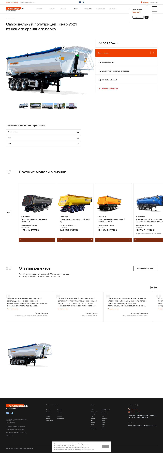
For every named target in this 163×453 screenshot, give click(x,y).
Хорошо (127, 445)
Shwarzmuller (101, 416)
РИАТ (99, 433)
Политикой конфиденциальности (92, 446)
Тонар (99, 436)
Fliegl (83, 419)
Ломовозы (66, 413)
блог (76, 9)
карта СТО (88, 9)
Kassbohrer (85, 427)
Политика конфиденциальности (15, 426)
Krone (83, 433)
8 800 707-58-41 (12, 2)
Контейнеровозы (52, 424)
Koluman (84, 430)
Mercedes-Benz (86, 436)
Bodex (83, 410)
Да (145, 16)
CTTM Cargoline (86, 413)
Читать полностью (15, 330)
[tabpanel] (24, 109)
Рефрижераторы (69, 422)
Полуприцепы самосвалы (20, 19)
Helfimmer (84, 422)
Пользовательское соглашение (15, 429)
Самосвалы (67, 410)
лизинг (51, 9)
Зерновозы (50, 416)
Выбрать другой (131, 16)
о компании (100, 9)
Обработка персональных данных (16, 432)
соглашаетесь (91, 444)
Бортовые (49, 422)
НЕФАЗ (99, 430)
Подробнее (37, 258)
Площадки (66, 416)
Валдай (99, 427)
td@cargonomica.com (28, 2)
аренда (63, 9)
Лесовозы (49, 413)
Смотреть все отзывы (145, 288)
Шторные (49, 410)
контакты (112, 9)
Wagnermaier (101, 422)
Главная (8, 19)
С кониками (67, 419)
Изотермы (50, 419)
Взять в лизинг (126, 54)
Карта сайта (9, 435)
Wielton (99, 424)
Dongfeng (84, 416)
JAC (82, 424)
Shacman (100, 413)
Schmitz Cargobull (103, 410)
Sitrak (99, 419)
